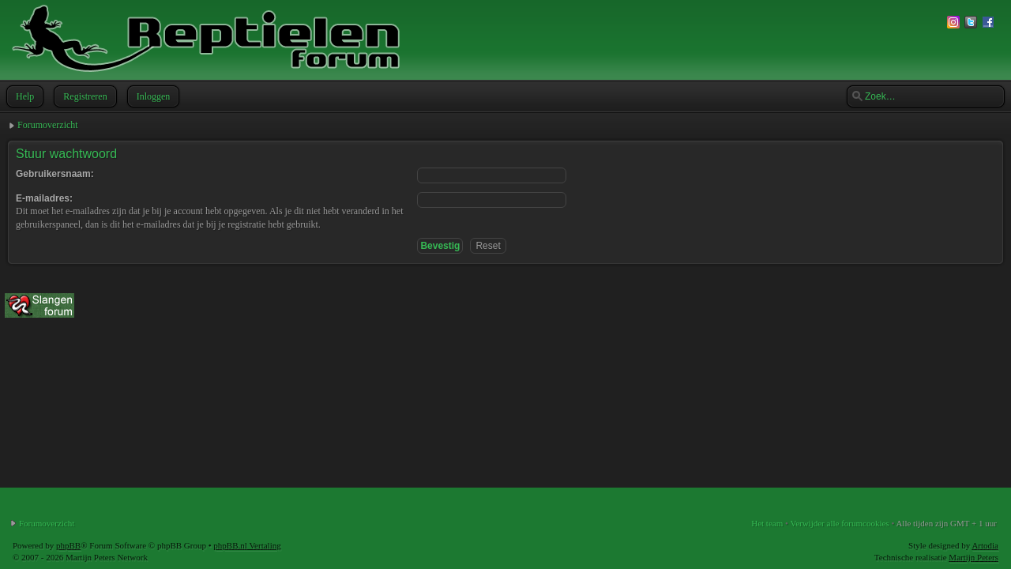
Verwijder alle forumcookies (839, 523)
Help (23, 96)
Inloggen (152, 96)
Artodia (985, 545)
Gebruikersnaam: (55, 173)
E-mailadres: (44, 198)
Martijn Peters (973, 557)
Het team (767, 523)
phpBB (68, 545)
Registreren (83, 96)
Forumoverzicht (47, 124)
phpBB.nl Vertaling (246, 545)
